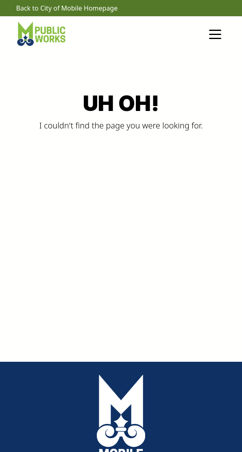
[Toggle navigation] (215, 33)
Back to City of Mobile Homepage (67, 8)
